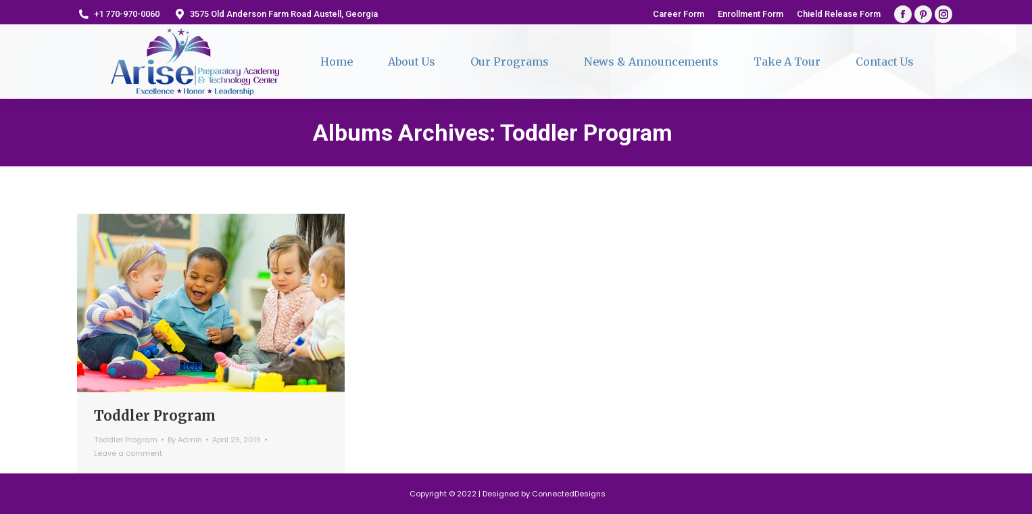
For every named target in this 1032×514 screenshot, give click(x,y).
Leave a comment (128, 453)
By (185, 439)
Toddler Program (155, 415)
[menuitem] (678, 13)
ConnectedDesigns (569, 493)
